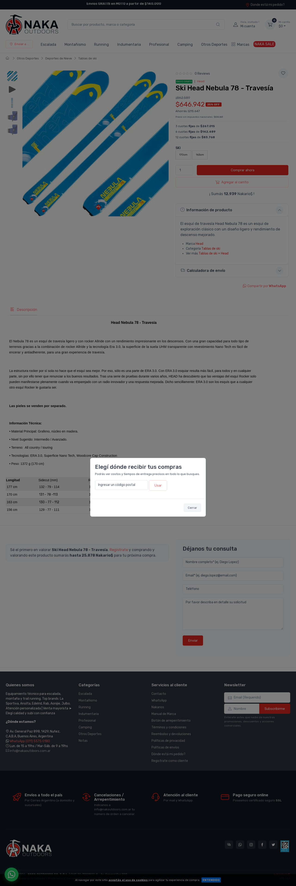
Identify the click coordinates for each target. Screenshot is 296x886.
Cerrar (192, 507)
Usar (158, 485)
